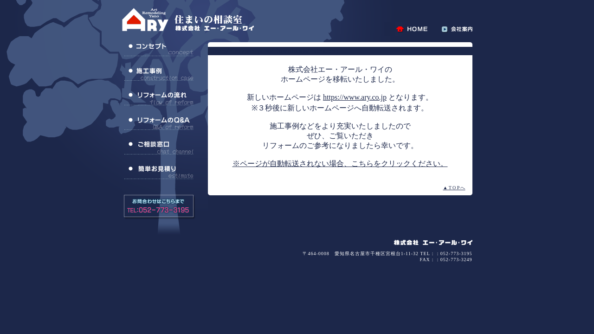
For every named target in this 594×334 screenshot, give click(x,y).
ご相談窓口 (158, 147)
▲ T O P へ (454, 187)
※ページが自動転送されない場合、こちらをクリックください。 (340, 163)
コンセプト (158, 49)
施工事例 (158, 74)
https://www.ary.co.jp (355, 97)
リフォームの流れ (158, 98)
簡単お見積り (158, 172)
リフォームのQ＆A (158, 123)
